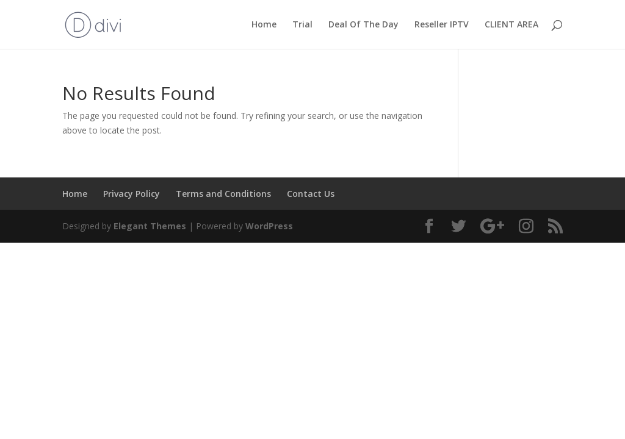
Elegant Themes (150, 226)
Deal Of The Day (363, 25)
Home (263, 25)
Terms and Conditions (223, 193)
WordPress (269, 226)
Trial (302, 25)
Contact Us (310, 193)
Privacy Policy (131, 193)
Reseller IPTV (441, 25)
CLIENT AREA (511, 25)
